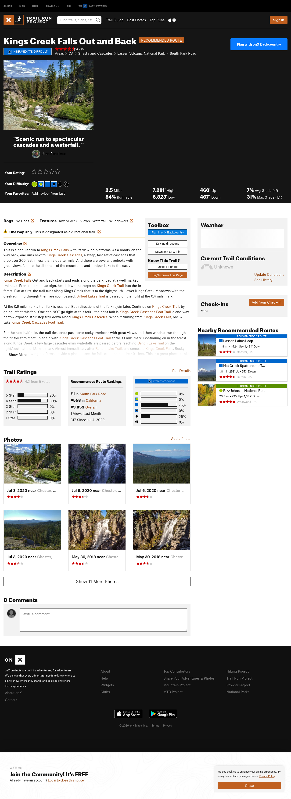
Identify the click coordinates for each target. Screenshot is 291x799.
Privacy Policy (267, 776)
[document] (249, 779)
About (105, 671)
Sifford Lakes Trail (90, 296)
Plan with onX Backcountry (259, 44)
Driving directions (167, 243)
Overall (91, 407)
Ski (69, 5)
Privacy (167, 725)
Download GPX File (167, 252)
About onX (13, 693)
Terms (155, 725)
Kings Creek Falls (55, 250)
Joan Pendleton (54, 153)
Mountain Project (176, 685)
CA (70, 53)
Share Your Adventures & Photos (189, 678)
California (93, 400)
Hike (35, 5)
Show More (18, 354)
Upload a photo (168, 267)
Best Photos (136, 20)
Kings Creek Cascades (64, 255)
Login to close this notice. (66, 780)
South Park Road (183, 53)
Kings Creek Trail (110, 285)
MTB (22, 5)
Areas (59, 53)
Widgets (107, 685)
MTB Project (173, 692)
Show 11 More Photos (97, 581)
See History (263, 280)
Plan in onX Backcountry (167, 232)
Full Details (181, 371)
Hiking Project (237, 671)
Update (269, 274)
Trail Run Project (239, 678)
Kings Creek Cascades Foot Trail (145, 312)
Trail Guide (114, 20)
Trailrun (53, 5)
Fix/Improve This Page (168, 275)
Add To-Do (40, 193)
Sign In (278, 20)
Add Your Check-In (267, 302)
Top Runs (157, 20)
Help (104, 678)
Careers (11, 700)
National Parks (237, 692)
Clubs (105, 692)
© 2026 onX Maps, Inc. (133, 725)
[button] (8, 95)
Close (249, 785)
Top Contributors (176, 671)
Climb (8, 5)
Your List (58, 193)
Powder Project (238, 685)
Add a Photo (180, 438)
